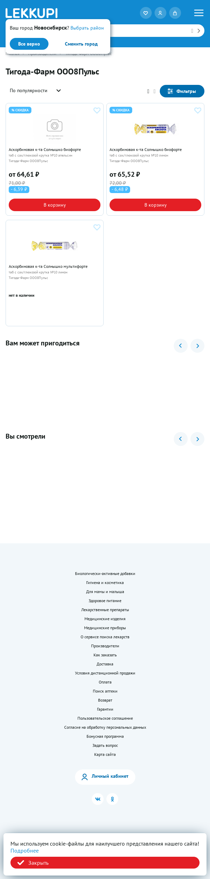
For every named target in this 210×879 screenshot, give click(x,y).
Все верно (29, 44)
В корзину (55, 205)
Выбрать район (87, 28)
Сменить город (81, 44)
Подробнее (24, 850)
